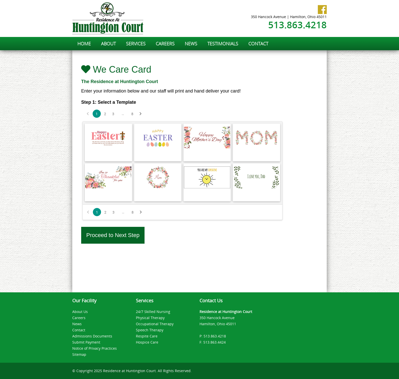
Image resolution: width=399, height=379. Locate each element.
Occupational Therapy (155, 323)
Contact (78, 330)
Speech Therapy (149, 330)
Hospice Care (147, 342)
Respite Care (147, 336)
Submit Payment (86, 342)
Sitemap (79, 354)
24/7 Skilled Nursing (153, 311)
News (77, 323)
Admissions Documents (92, 336)
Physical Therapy (150, 317)
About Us (80, 311)
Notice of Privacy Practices (94, 348)
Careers (79, 317)
